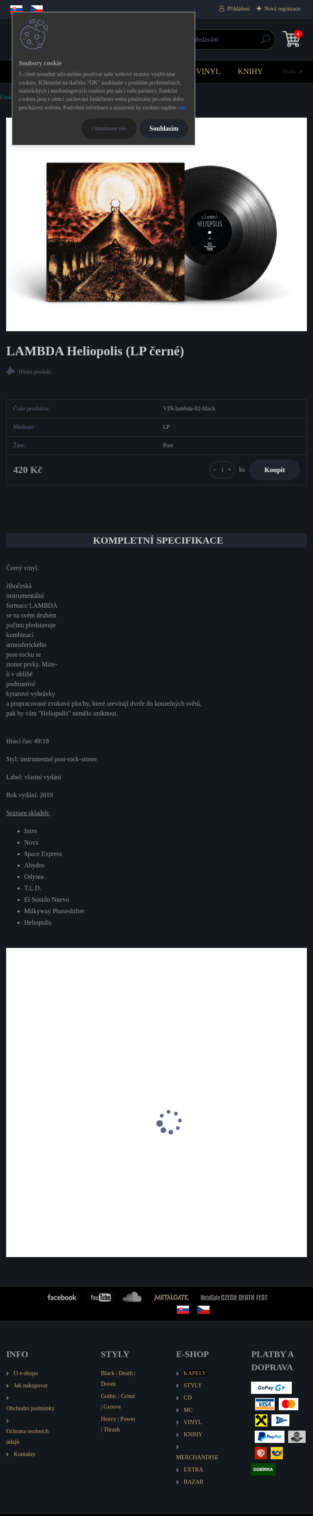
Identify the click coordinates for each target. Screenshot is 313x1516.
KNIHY (250, 71)
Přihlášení (238, 9)
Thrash (112, 1431)
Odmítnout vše (109, 128)
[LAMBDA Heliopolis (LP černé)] (156, 224)
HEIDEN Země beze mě (42, 1159)
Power (127, 1421)
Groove (112, 1408)
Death (125, 1375)
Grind (128, 1398)
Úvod (5, 97)
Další (290, 71)
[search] (254, 42)
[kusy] (218, 470)
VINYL (208, 71)
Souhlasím (164, 128)
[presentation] (12, 1135)
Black (108, 1375)
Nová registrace (282, 9)
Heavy (109, 1421)
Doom (108, 1385)
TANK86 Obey (185, 1159)
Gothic (109, 1398)
